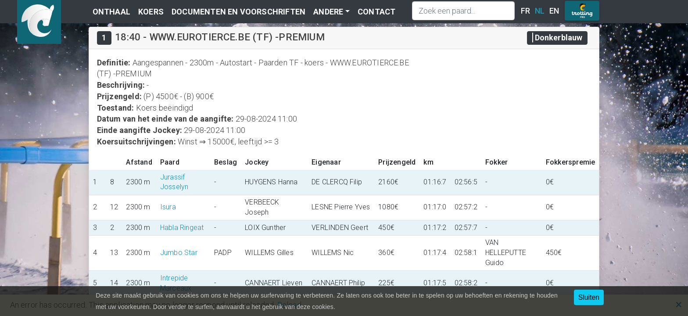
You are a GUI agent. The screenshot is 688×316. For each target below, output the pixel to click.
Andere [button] (328, 11)
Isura (168, 207)
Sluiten (588, 297)
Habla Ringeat (182, 227)
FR (525, 10)
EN (554, 10)
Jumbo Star (178, 252)
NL (540, 10)
